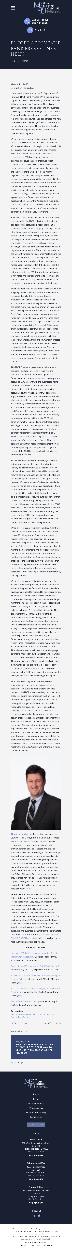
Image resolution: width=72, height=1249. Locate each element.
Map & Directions (36, 1151)
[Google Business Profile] (38, 1215)
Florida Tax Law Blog (36, 1112)
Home (36, 1099)
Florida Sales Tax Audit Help (24, 1001)
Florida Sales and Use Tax (23, 1014)
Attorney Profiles (36, 1103)
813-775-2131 (36, 1203)
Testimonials (36, 1117)
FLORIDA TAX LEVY (45, 1014)
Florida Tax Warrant (20, 1017)
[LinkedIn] (33, 1215)
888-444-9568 (40, 23)
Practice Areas (36, 1108)
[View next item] (22, 1063)
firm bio (28, 888)
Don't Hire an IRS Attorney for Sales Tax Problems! (35, 966)
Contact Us (36, 1124)
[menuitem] (23, 1245)
